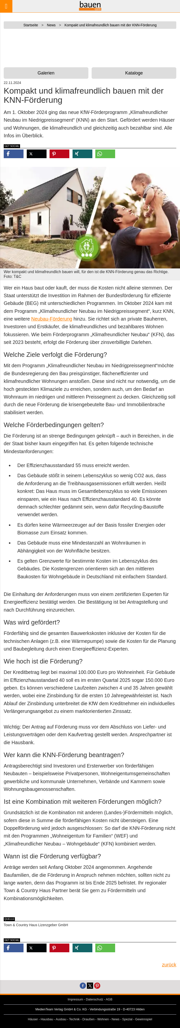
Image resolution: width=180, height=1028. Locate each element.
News (116, 1019)
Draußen (88, 1019)
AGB (109, 999)
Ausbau (61, 1019)
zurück (169, 964)
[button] (14, 153)
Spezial (127, 1019)
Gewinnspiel (143, 1019)
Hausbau (47, 1019)
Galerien (46, 73)
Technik (74, 1019)
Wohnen (103, 1019)
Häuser (33, 1019)
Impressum (75, 999)
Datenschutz (94, 999)
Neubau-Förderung (51, 319)
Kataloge (134, 73)
